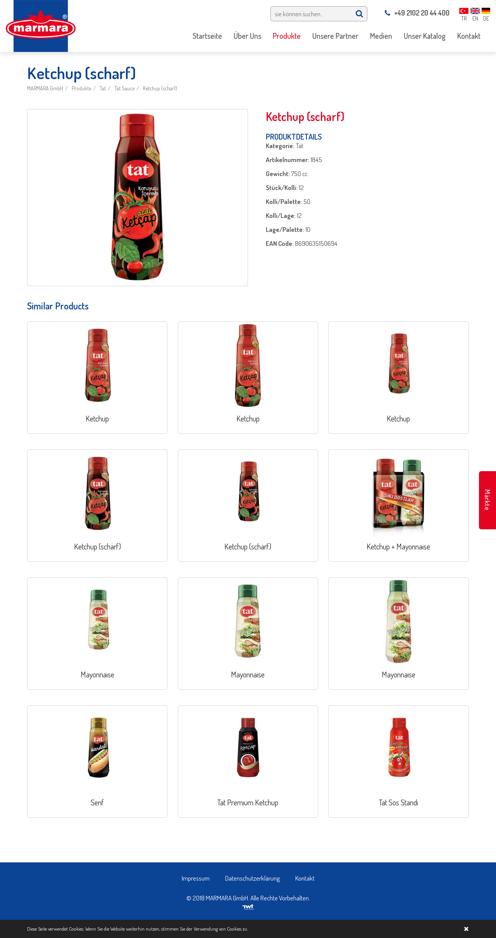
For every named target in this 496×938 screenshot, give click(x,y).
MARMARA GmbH (45, 88)
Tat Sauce (124, 88)
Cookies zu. (237, 929)
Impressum (196, 878)
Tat (103, 88)
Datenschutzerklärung (252, 878)
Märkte (487, 500)
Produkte (81, 88)
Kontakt (305, 878)
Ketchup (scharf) (160, 88)
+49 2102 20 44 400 (417, 13)
